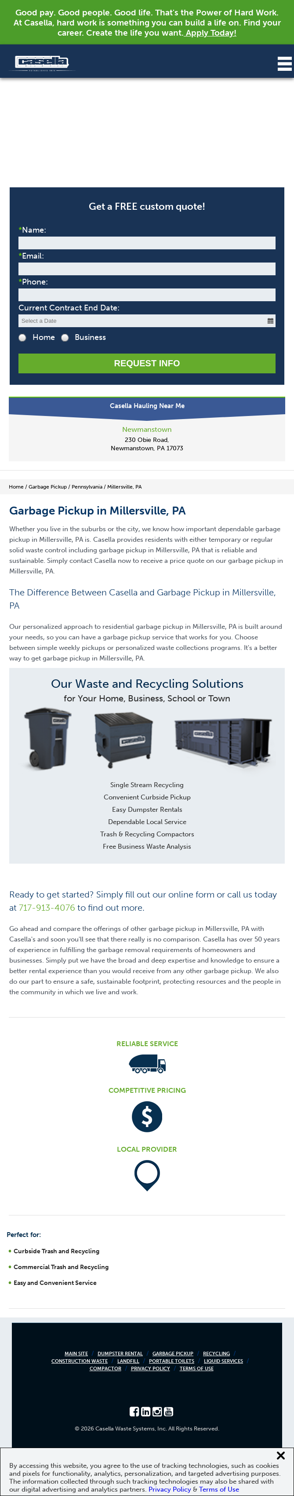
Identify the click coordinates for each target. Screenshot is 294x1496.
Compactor (105, 1369)
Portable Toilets (171, 1361)
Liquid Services (223, 1361)
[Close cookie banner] (281, 1456)
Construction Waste (79, 1361)
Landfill (128, 1361)
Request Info (147, 363)
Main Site (76, 1354)
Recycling (216, 1354)
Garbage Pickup (172, 1354)
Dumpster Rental (120, 1354)
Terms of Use (197, 1369)
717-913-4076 (47, 907)
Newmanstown (147, 429)
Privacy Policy (150, 1369)
